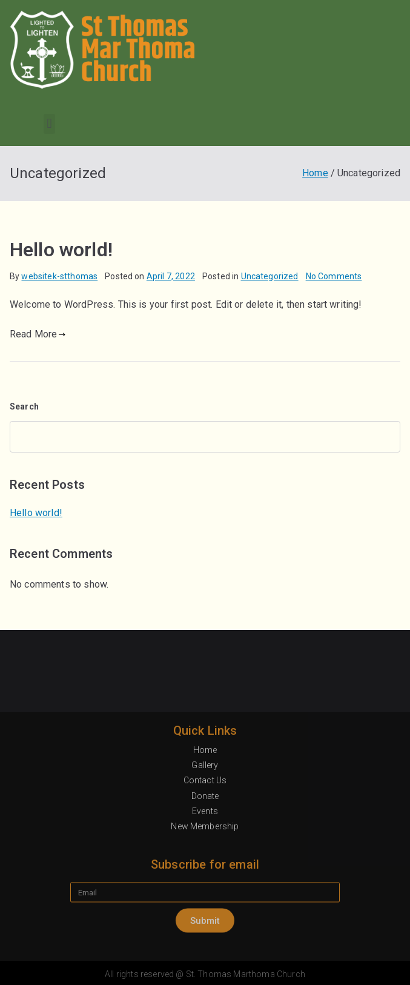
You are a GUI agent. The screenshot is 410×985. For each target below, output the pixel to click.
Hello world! (61, 249)
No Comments (334, 276)
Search (24, 406)
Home (205, 861)
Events (205, 921)
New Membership (205, 937)
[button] (49, 124)
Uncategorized (270, 276)
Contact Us (205, 891)
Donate (205, 906)
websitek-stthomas (59, 276)
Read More (38, 334)
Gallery (204, 876)
